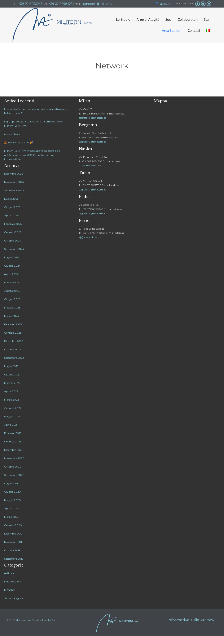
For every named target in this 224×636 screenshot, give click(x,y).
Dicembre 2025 (13, 173)
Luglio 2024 (11, 257)
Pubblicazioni (12, 581)
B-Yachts (9, 589)
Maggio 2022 (12, 382)
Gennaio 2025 (12, 232)
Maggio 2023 (12, 307)
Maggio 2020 (12, 500)
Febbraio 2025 (13, 223)
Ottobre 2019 (12, 550)
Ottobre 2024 (12, 240)
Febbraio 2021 (12, 433)
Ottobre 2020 (12, 466)
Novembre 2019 (13, 541)
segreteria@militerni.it (92, 117)
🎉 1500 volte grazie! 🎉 (18, 142)
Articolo (9, 573)
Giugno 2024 (12, 265)
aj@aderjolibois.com (91, 237)
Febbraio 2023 (13, 324)
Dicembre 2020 (13, 449)
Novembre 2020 (14, 458)
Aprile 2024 (11, 274)
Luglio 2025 (11, 198)
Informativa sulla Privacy (191, 620)
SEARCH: (163, 3)
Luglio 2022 (11, 366)
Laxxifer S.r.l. (49, 620)
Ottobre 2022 (12, 349)
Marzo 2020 (11, 516)
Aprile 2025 (11, 215)
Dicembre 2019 (13, 533)
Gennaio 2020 (13, 525)
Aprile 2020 (11, 508)
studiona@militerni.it (92, 165)
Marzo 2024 (11, 282)
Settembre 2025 (14, 190)
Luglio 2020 (11, 483)
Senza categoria (13, 598)
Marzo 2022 (11, 399)
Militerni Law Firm (27, 620)
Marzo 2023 (11, 315)
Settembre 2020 (14, 475)
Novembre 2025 (14, 182)
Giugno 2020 (12, 491)
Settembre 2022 (14, 357)
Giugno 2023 (12, 299)
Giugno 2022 (12, 374)
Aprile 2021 (11, 424)
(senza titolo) (12, 134)
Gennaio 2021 (12, 441)
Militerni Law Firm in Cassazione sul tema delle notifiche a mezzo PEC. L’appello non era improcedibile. (32, 155)
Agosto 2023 (12, 290)
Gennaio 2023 (12, 332)
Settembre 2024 (14, 249)
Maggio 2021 (12, 416)
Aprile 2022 (11, 391)
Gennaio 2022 (12, 408)
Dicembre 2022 (13, 341)
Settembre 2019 (13, 558)
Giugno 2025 (12, 207)
